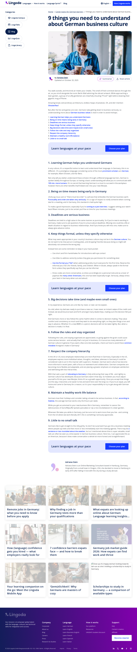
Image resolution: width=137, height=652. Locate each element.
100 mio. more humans (57, 183)
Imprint (62, 648)
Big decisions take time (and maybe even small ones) (71, 128)
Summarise (105, 79)
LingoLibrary (15, 45)
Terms (75, 648)
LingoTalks (14, 24)
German (125, 171)
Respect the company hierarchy (63, 133)
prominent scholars (110, 171)
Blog (65, 3)
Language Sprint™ (54, 3)
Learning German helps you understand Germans (70, 117)
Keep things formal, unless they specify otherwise (70, 125)
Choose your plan (117, 148)
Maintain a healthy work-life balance (64, 136)
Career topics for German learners (69, 12)
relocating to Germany (77, 374)
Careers (45, 635)
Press (44, 638)
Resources (89, 629)
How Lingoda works (122, 3)
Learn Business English (71, 632)
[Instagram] (131, 648)
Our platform (90, 626)
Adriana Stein (62, 77)
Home (50, 12)
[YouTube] (122, 648)
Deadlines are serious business (62, 122)
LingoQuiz (14, 38)
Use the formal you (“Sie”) (62, 263)
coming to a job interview (96, 206)
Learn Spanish (68, 638)
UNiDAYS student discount (95, 632)
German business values (81, 112)
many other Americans (72, 275)
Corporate (45, 626)
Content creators (118, 629)
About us (45, 629)
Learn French (67, 635)
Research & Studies (49, 642)
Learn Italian (67, 642)
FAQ (113, 626)
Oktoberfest (53, 105)
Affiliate (114, 632)
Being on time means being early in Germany (68, 120)
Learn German (68, 626)
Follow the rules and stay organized (64, 130)
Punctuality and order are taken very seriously (67, 199)
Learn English (67, 629)
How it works (39, 3)
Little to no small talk (58, 138)
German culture (120, 239)
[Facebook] (126, 648)
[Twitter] (118, 648)
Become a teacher (121, 638)
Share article (123, 79)
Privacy (69, 648)
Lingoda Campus (16, 18)
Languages (26, 3)
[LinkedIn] (113, 648)
